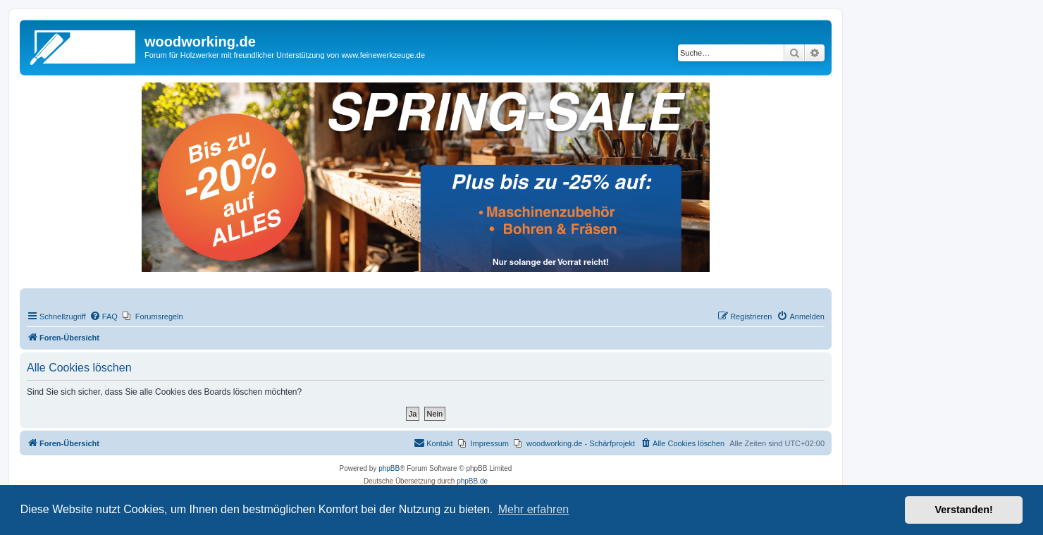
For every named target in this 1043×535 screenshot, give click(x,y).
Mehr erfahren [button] (533, 509)
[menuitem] (104, 316)
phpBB (389, 468)
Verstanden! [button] (964, 509)
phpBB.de (472, 481)
